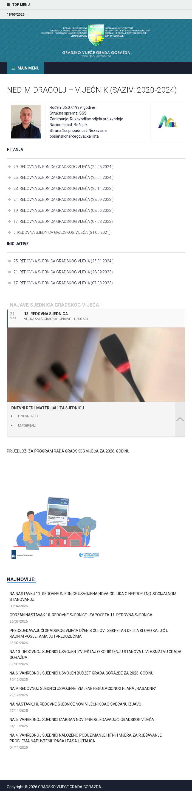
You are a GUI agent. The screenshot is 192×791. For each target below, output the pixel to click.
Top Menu (21, 5)
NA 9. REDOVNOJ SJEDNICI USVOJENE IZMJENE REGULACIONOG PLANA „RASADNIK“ (83, 688)
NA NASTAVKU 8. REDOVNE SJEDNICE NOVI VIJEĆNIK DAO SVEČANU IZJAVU (75, 704)
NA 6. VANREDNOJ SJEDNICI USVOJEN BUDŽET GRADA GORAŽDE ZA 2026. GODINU (82, 673)
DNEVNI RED (28, 415)
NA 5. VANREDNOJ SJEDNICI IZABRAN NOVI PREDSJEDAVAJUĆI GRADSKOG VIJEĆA (82, 719)
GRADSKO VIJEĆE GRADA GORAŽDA (69, 787)
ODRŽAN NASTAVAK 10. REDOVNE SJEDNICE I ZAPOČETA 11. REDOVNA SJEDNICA (81, 615)
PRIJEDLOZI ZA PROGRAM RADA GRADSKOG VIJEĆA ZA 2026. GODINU (68, 451)
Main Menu (28, 68)
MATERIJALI (27, 425)
